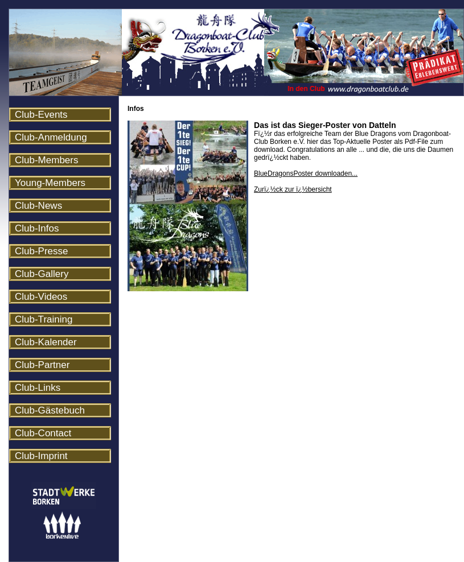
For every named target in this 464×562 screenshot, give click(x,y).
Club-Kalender (46, 342)
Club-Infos (37, 228)
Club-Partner (42, 364)
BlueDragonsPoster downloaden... (306, 173)
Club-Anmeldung (51, 137)
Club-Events (41, 114)
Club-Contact (43, 433)
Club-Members (46, 160)
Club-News (38, 205)
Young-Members (50, 182)
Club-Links (37, 387)
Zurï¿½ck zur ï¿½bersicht (293, 189)
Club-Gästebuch (50, 410)
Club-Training (43, 319)
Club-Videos (41, 296)
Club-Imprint (41, 456)
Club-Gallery (41, 273)
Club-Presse (41, 251)
